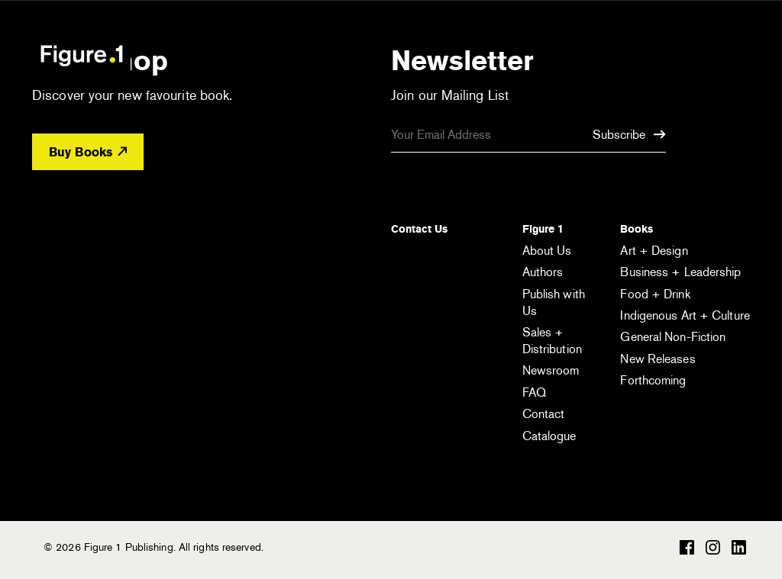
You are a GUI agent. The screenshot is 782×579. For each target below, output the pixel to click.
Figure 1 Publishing (82, 54)
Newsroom (551, 370)
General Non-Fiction (672, 337)
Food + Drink (655, 294)
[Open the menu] (725, 57)
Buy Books (88, 152)
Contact (543, 414)
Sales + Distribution (552, 340)
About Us (547, 251)
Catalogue (549, 436)
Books (636, 229)
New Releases (657, 359)
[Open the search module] (662, 54)
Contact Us (419, 229)
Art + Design (653, 251)
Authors (543, 272)
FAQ (534, 392)
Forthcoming (653, 380)
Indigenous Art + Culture (684, 315)
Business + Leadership (680, 272)
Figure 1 (543, 229)
